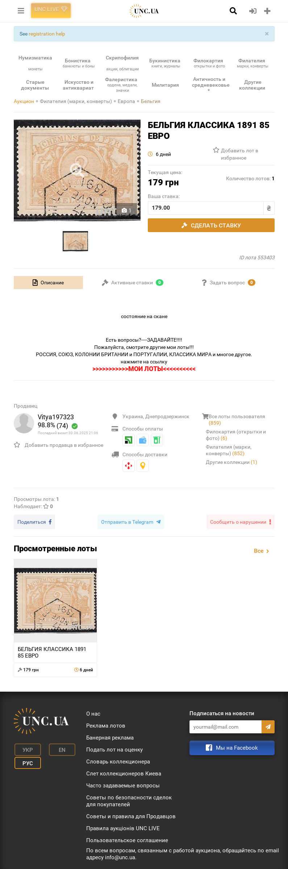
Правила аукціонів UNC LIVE (123, 827)
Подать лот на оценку (114, 748)
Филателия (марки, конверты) (76, 101)
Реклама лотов (105, 724)
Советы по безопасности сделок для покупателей (129, 800)
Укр (24, 748)
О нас (93, 712)
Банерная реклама (110, 736)
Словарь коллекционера (118, 760)
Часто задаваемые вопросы (123, 784)
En (54, 748)
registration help (47, 34)
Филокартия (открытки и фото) (236, 435)
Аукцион (24, 101)
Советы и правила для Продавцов (131, 815)
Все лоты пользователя (237, 419)
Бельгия (150, 101)
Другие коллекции (231, 462)
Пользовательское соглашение (127, 839)
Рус (24, 758)
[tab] (48, 282)
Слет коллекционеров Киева (123, 772)
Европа (126, 101)
